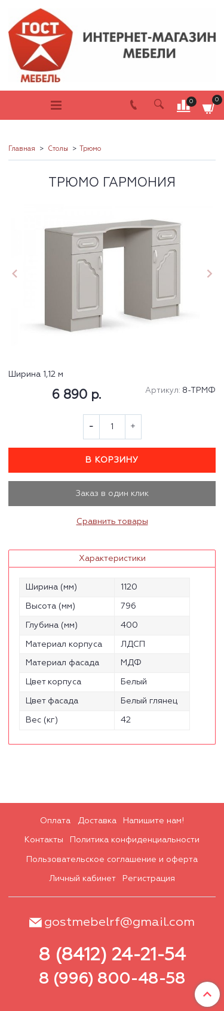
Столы (58, 149)
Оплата (55, 821)
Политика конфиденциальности (135, 840)
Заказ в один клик (112, 493)
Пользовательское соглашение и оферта (112, 859)
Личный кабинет (82, 878)
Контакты (43, 840)
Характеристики (112, 558)
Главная (21, 149)
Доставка (97, 821)
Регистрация (148, 878)
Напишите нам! (153, 821)
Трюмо (90, 149)
